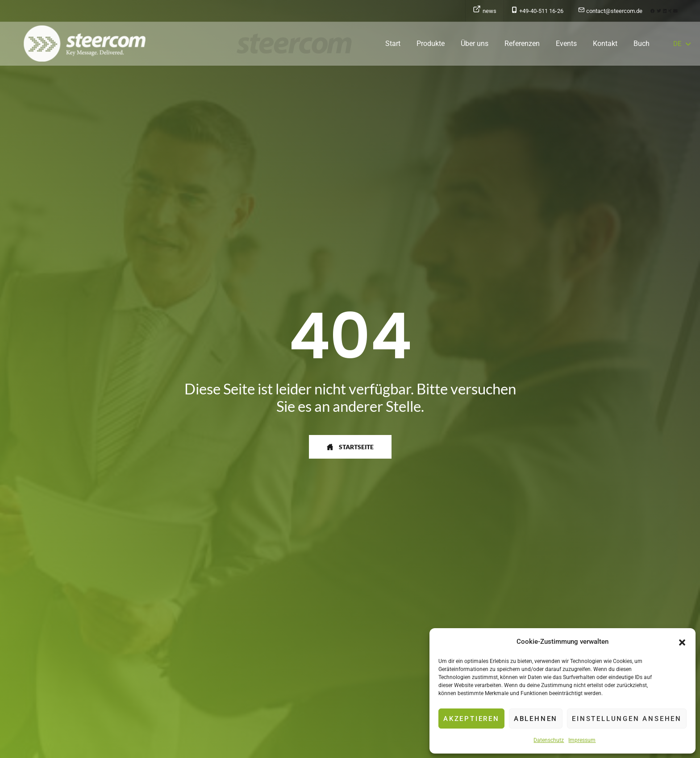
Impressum (582, 740)
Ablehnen (536, 719)
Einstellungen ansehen (627, 719)
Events (566, 43)
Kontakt (605, 43)
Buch (641, 43)
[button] (682, 641)
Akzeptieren (471, 719)
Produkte (431, 43)
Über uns (474, 43)
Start (392, 43)
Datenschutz (548, 740)
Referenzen (522, 43)
